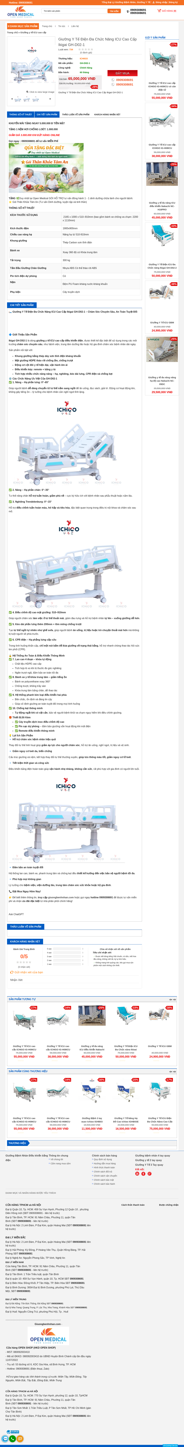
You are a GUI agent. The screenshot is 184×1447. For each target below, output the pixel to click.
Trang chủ (47, 26)
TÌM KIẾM (114, 11)
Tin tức (61, 26)
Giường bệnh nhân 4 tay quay (152, 1155)
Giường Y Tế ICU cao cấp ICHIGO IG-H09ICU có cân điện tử (162, 86)
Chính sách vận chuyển (105, 1176)
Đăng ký (173, 2)
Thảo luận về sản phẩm (75, 114)
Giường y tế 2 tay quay (148, 1160)
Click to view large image (41, 92)
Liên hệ (75, 26)
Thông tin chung (58, 1155)
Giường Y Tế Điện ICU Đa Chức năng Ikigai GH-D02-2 (126, 1049)
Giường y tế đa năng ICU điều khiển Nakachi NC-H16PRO (162, 206)
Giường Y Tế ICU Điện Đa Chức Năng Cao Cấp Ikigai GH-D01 (159, 1121)
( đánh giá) (86, 52)
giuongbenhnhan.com (61, 897)
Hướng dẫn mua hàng (105, 1163)
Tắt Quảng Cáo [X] (170, 1445)
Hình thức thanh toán (104, 1167)
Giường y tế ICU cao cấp (33, 32)
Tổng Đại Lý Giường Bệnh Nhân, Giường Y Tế (126, 2)
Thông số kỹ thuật (20, 114)
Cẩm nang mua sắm (61, 1163)
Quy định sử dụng (103, 1159)
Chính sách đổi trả (103, 1171)
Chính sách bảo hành (104, 1184)
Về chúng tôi (57, 1159)
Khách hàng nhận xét (107, 114)
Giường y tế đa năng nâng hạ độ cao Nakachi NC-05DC (162, 380)
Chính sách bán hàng (104, 1155)
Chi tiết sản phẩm (47, 114)
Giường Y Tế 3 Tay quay (149, 1164)
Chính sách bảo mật (104, 1180)
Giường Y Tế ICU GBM (162, 322)
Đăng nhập (161, 2)
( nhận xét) (24, 967)
